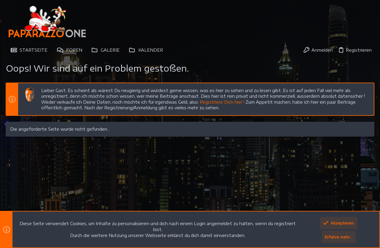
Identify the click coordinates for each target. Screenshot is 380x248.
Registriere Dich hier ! (222, 102)
